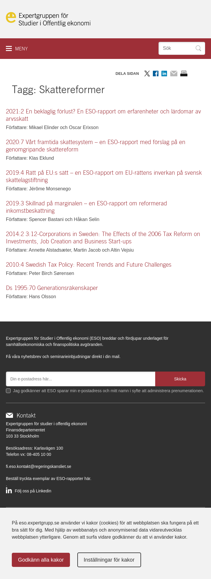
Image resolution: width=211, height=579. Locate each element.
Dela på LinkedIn (164, 73)
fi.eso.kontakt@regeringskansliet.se (38, 466)
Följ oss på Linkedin (33, 491)
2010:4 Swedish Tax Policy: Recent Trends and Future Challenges (88, 264)
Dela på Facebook (155, 73)
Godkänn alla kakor (41, 560)
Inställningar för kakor (109, 560)
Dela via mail (173, 73)
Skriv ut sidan (183, 73)
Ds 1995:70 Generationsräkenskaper (52, 287)
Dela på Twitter (147, 73)
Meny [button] (21, 49)
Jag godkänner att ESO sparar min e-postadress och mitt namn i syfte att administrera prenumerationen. (108, 390)
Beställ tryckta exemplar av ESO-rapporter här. (48, 478)
